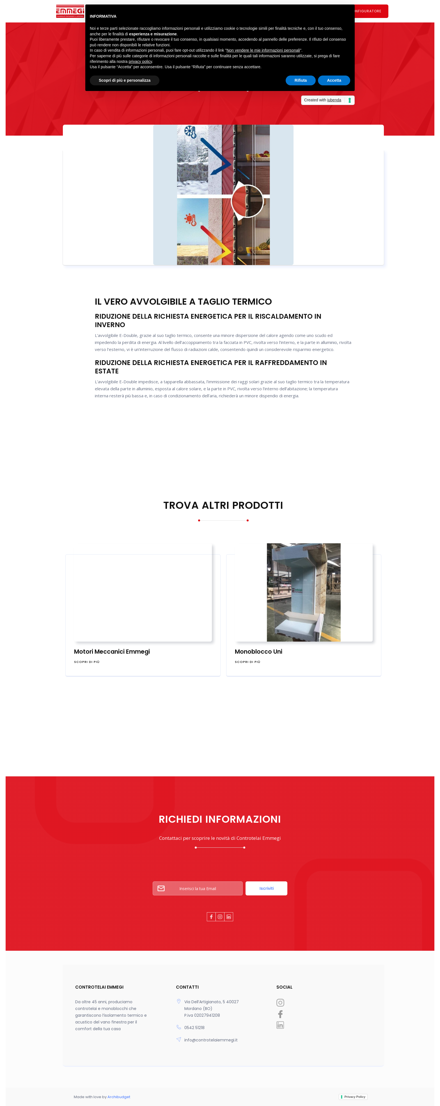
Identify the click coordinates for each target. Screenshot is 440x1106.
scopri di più (87, 662)
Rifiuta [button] (301, 80)
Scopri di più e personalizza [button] (124, 80)
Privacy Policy (354, 1096)
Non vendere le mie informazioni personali (263, 50)
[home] (78, 11)
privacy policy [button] (140, 61)
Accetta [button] (334, 80)
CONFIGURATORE (365, 11)
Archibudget (118, 1097)
